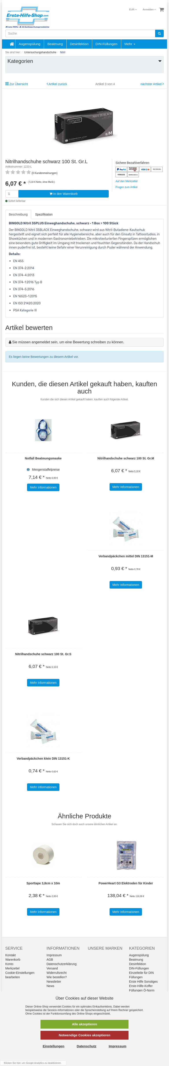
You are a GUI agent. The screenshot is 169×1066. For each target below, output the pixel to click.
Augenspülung (29, 44)
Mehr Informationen (43, 487)
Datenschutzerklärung (62, 964)
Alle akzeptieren (84, 1024)
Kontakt (10, 955)
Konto (9, 964)
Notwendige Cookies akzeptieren (84, 1035)
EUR (132, 9)
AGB (50, 959)
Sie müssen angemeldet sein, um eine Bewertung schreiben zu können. (68, 342)
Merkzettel (12, 968)
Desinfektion (79, 44)
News (50, 986)
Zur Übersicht (18, 84)
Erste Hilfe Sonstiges (143, 981)
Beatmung (55, 44)
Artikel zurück (58, 84)
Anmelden (149, 9)
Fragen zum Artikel (127, 187)
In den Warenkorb (64, 194)
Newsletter (54, 981)
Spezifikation (44, 214)
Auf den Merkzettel (127, 181)
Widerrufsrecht (57, 973)
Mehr (130, 44)
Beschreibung (18, 214)
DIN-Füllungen (106, 44)
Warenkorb (12, 959)
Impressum (54, 955)
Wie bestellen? (57, 977)
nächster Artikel (151, 84)
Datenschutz (86, 1046)
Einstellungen (53, 1046)
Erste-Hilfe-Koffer (141, 986)
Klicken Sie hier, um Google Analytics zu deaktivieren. (33, 1063)
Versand (52, 968)
